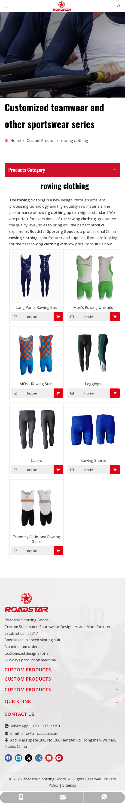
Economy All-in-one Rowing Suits (36, 539)
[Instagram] (39, 758)
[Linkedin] (18, 758)
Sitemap (69, 785)
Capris (36, 460)
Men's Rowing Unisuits (93, 307)
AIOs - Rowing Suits (36, 384)
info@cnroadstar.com (39, 733)
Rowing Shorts (93, 460)
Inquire (24, 316)
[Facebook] (8, 758)
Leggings (93, 384)
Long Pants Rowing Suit (36, 307)
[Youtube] (49, 758)
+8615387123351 (45, 726)
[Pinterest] (59, 758)
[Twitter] (28, 758)
